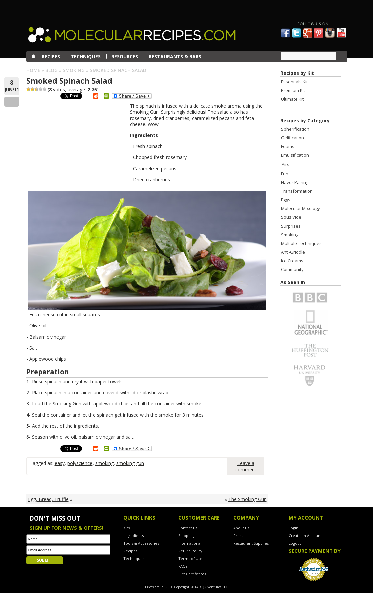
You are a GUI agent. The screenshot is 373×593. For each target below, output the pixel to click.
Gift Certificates (192, 573)
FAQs (182, 566)
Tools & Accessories (141, 543)
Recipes (130, 550)
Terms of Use (190, 558)
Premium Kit (293, 90)
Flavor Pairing (294, 182)
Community (292, 269)
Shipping (186, 535)
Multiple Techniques (301, 243)
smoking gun (130, 463)
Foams (287, 146)
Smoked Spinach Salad (69, 80)
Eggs (285, 200)
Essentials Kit (294, 82)
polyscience (79, 463)
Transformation (297, 191)
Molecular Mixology (300, 208)
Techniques (133, 558)
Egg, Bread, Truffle (48, 499)
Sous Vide (291, 217)
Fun (284, 174)
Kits (126, 527)
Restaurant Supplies (251, 543)
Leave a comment (245, 466)
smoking (104, 463)
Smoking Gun (144, 112)
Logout (295, 543)
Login (293, 527)
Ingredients (133, 535)
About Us (241, 527)
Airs (285, 164)
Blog (51, 70)
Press (238, 535)
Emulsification (295, 155)
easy (60, 463)
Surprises (291, 226)
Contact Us (187, 527)
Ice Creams (292, 261)
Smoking (74, 70)
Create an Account (305, 535)
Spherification (295, 129)
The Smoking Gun (247, 499)
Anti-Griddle (293, 252)
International (189, 543)
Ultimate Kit (292, 99)
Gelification (292, 138)
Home (33, 70)
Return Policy (190, 550)
